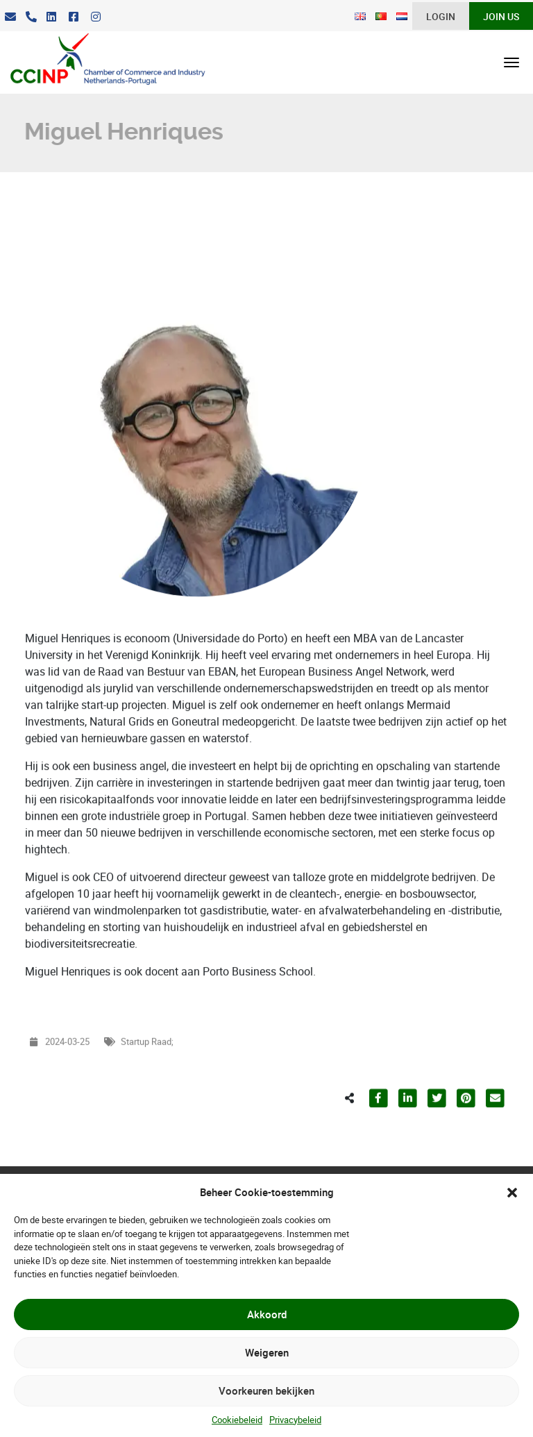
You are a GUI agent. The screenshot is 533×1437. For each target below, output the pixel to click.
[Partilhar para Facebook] (378, 1127)
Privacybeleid (295, 1419)
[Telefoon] (31, 17)
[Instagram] (95, 17)
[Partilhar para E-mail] (495, 1127)
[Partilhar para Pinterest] (465, 1127)
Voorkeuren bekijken (266, 1390)
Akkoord (267, 1314)
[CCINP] (103, 62)
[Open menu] (511, 62)
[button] (512, 1192)
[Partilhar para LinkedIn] (407, 1127)
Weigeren (267, 1352)
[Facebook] (73, 17)
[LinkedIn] (51, 17)
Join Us (501, 16)
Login (440, 16)
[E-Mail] (10, 17)
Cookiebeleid (237, 1419)
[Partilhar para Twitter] (436, 1127)
